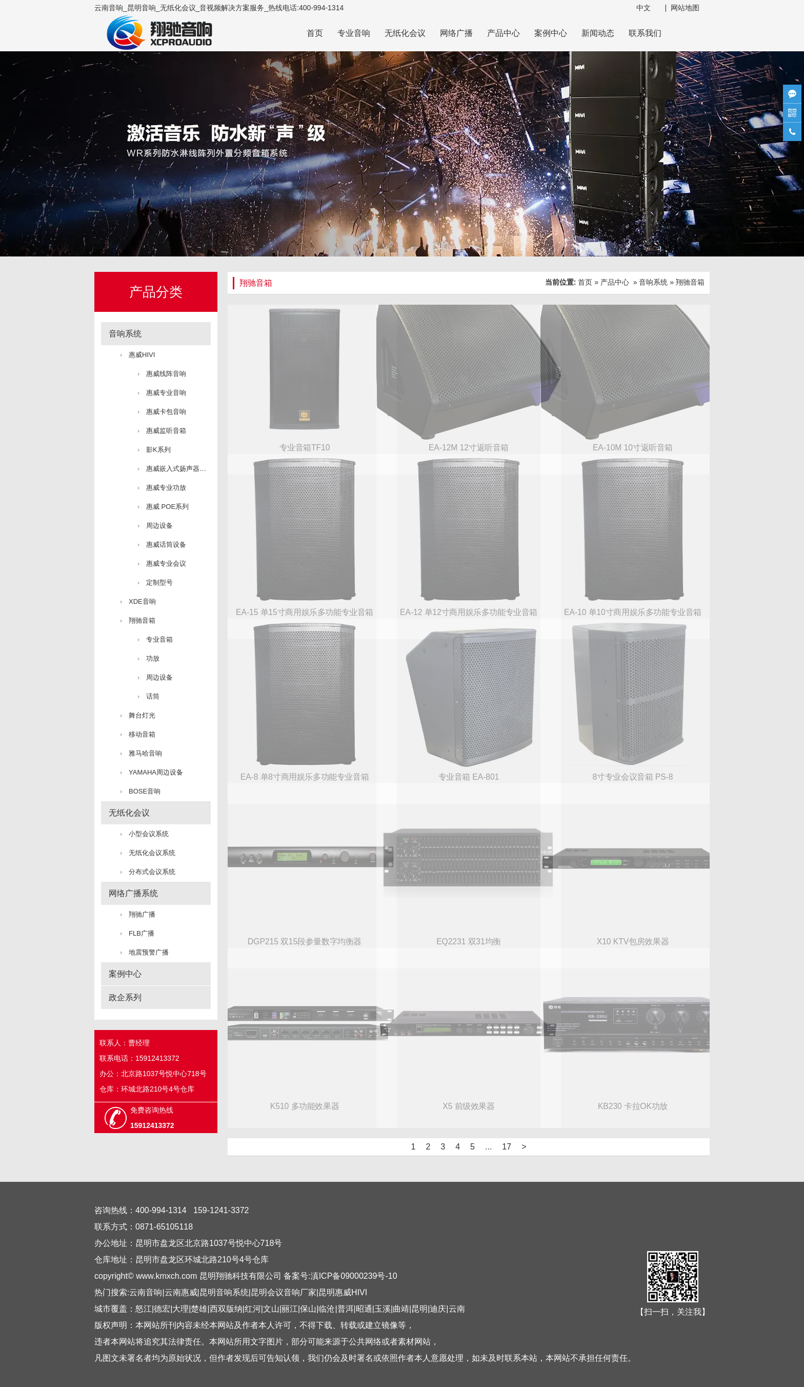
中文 (643, 8)
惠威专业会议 (166, 563)
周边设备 (159, 525)
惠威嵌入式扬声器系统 (178, 468)
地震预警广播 (149, 952)
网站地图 (685, 8)
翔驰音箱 (142, 620)
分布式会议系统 (152, 872)
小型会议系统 (149, 834)
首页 (315, 33)
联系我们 (645, 33)
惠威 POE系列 (167, 506)
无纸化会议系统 (152, 853)
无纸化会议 (405, 33)
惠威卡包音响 (166, 411)
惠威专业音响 (166, 393)
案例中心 (550, 33)
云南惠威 (181, 1292)
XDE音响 (142, 601)
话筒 (152, 696)
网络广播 (456, 33)
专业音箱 (159, 639)
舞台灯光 (142, 715)
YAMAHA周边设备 (156, 772)
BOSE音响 (144, 791)
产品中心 (503, 33)
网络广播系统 (133, 893)
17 (506, 1146)
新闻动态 (597, 33)
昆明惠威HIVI (342, 1292)
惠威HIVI (142, 355)
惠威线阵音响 (166, 374)
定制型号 (159, 582)
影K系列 (158, 449)
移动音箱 (142, 734)
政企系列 (125, 997)
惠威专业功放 (166, 487)
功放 (152, 658)
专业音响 (353, 33)
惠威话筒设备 (166, 544)
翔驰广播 (142, 914)
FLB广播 (141, 933)
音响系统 (125, 333)
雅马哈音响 (145, 753)
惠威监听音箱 (166, 430)
